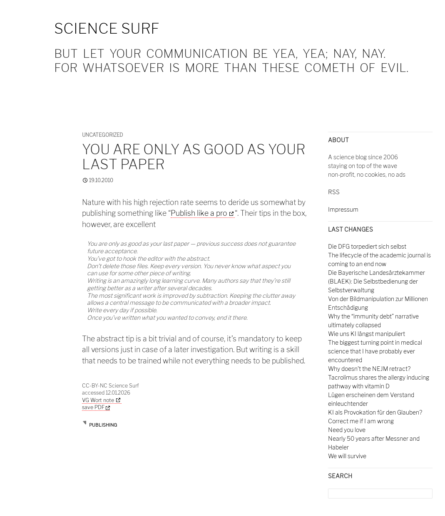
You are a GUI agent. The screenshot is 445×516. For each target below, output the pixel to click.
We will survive (347, 455)
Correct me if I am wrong (361, 421)
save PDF (96, 407)
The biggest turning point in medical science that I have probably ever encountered (375, 351)
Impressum (343, 209)
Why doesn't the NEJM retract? (369, 368)
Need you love (346, 429)
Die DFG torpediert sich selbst (367, 246)
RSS (334, 191)
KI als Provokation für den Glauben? (375, 412)
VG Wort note (98, 400)
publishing (103, 425)
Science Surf (106, 28)
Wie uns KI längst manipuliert (366, 333)
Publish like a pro (199, 213)
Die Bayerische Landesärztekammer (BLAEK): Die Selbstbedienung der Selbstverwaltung (376, 281)
